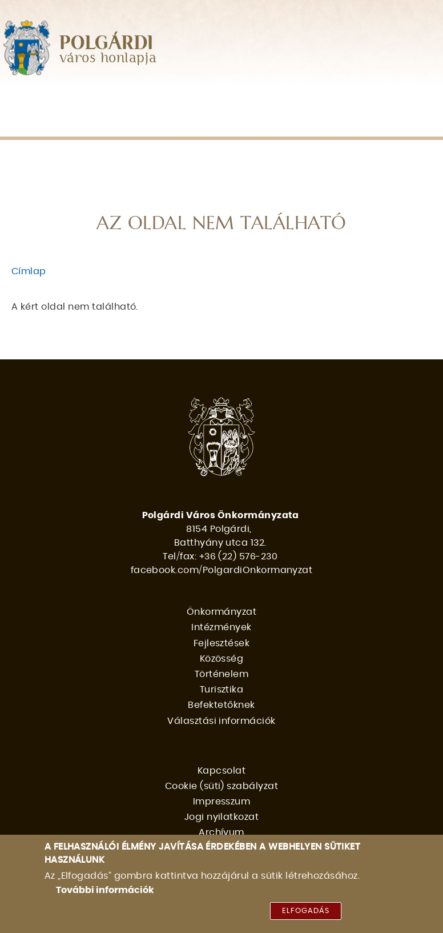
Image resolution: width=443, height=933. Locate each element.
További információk (105, 890)
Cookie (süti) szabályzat (222, 786)
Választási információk (244, 123)
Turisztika (35, 123)
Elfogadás (305, 911)
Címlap (28, 271)
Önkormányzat (50, 99)
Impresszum (222, 801)
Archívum (221, 832)
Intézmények (142, 99)
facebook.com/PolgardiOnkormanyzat (222, 570)
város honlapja (108, 58)
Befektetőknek (119, 123)
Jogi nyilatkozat (221, 817)
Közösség (302, 99)
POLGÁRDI (106, 43)
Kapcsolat (221, 770)
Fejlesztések (225, 99)
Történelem (376, 99)
